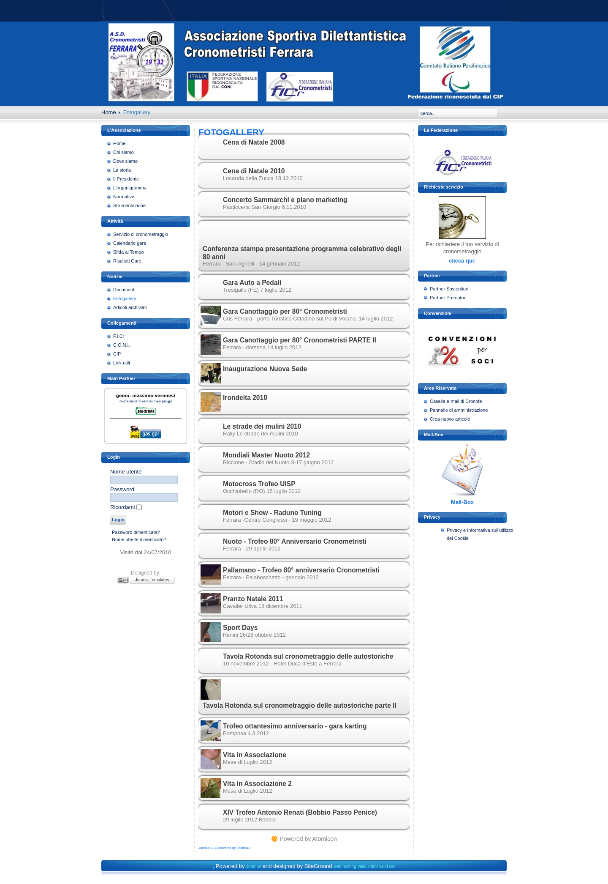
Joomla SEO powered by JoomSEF (225, 848)
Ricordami (122, 507)
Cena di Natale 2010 (254, 171)
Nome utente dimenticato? (139, 539)
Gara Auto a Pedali (252, 282)
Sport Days (240, 627)
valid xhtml (367, 866)
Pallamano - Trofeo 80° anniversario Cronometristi (301, 570)
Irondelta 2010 (245, 397)
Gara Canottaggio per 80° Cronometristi (285, 311)
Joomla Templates (152, 579)
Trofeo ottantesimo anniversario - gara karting (295, 726)
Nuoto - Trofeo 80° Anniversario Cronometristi (294, 541)
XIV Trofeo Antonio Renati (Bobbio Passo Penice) (300, 812)
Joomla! (253, 866)
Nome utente (125, 471)
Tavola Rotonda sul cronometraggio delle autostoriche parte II (299, 705)
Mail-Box (462, 502)
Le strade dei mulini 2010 (262, 426)
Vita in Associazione (254, 754)
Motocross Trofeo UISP (259, 483)
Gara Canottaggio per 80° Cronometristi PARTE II (299, 340)
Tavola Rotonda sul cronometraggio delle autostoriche (308, 656)
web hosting (345, 866)
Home (108, 112)
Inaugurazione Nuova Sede (265, 368)
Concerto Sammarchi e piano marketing (285, 199)
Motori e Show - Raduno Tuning (272, 512)
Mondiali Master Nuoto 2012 (266, 455)
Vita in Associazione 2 (257, 783)
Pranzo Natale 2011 (253, 598)
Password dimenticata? (136, 532)
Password (122, 489)
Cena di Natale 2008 (254, 142)
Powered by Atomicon (308, 838)
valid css (387, 866)
